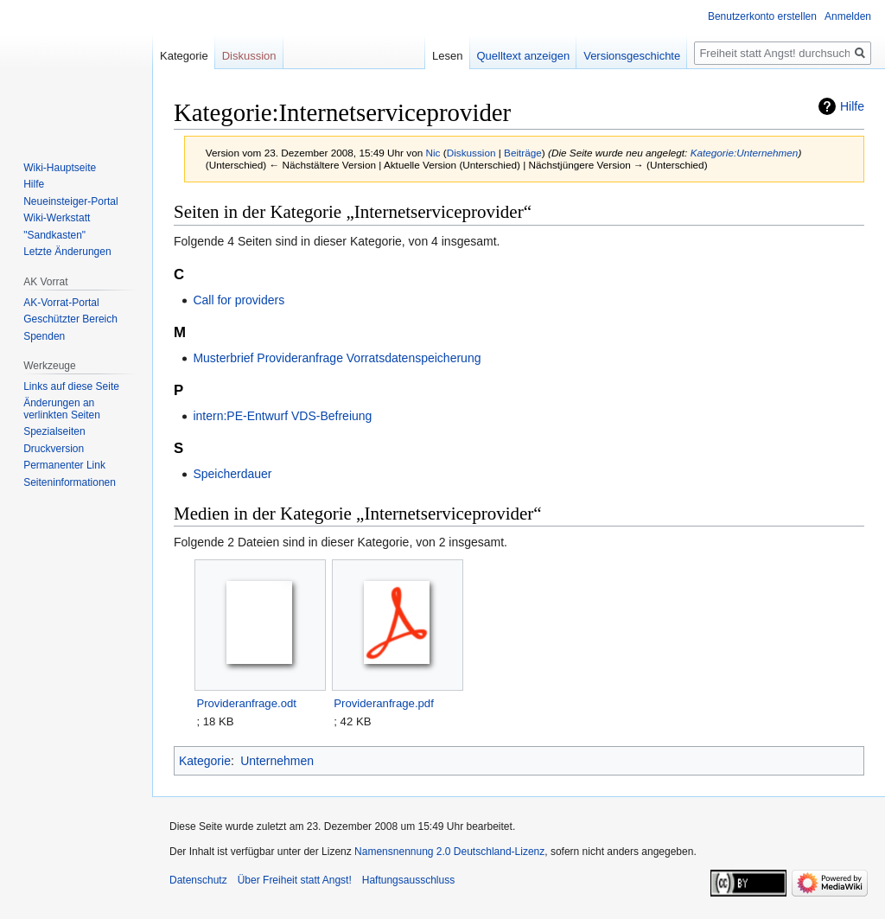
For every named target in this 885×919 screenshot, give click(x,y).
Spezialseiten (54, 431)
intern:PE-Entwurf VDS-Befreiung (282, 416)
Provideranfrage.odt (246, 703)
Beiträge (523, 152)
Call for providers (238, 300)
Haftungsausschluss (408, 880)
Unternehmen (277, 761)
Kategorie (205, 761)
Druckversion (53, 449)
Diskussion (471, 152)
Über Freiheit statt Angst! (295, 880)
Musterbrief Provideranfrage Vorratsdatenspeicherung (337, 358)
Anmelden (848, 16)
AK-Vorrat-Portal (61, 303)
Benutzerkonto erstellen (762, 16)
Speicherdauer (232, 474)
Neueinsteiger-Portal (70, 201)
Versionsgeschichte (631, 55)
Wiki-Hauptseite (59, 168)
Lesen (447, 55)
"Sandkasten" (54, 235)
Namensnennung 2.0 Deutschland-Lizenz (449, 852)
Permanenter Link (64, 465)
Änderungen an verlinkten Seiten (61, 409)
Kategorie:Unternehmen (745, 152)
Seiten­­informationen (69, 482)
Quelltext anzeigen (523, 55)
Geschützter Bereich (70, 319)
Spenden (44, 336)
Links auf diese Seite (71, 386)
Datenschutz (198, 880)
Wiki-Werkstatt (56, 218)
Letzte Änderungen (67, 252)
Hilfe (852, 106)
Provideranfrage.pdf (384, 703)
